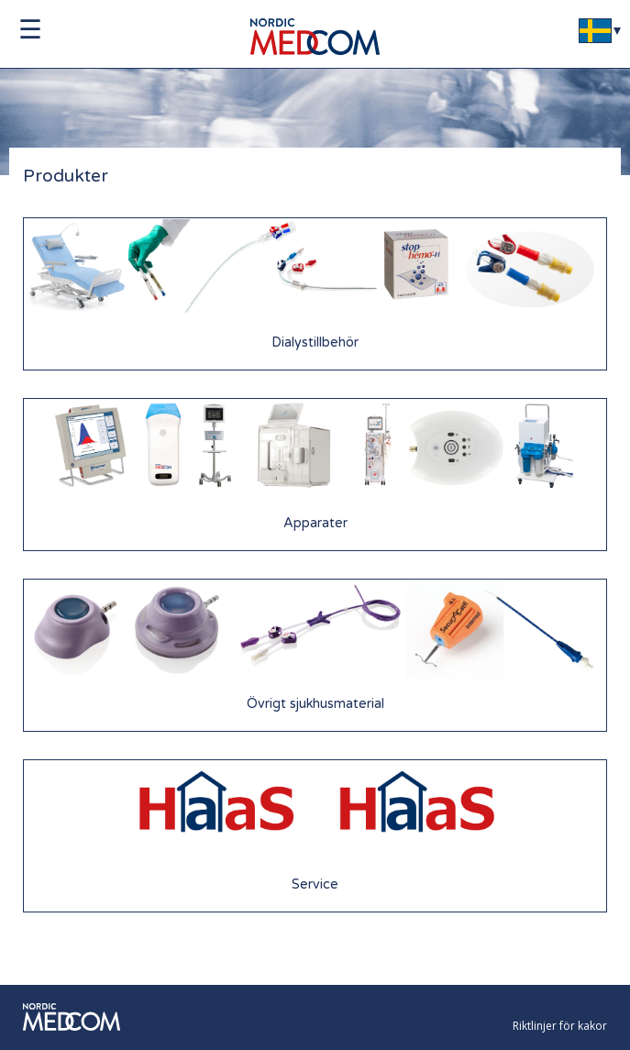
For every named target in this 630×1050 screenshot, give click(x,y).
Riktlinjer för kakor (560, 1025)
